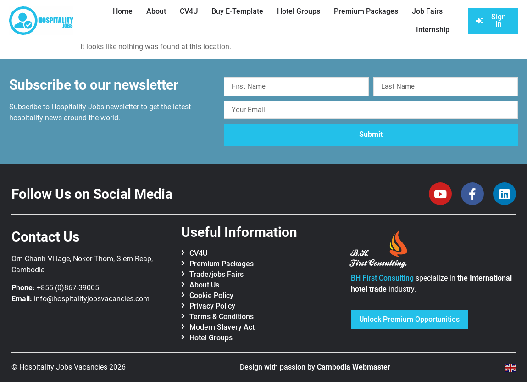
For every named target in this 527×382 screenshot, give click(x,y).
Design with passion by (315, 367)
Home (123, 11)
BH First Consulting (382, 278)
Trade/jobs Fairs (216, 274)
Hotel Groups (298, 11)
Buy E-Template (237, 11)
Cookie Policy (211, 295)
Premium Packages (366, 11)
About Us (204, 285)
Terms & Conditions (221, 316)
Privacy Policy (212, 306)
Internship (432, 29)
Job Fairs (427, 11)
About (156, 11)
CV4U (189, 11)
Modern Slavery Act (222, 327)
